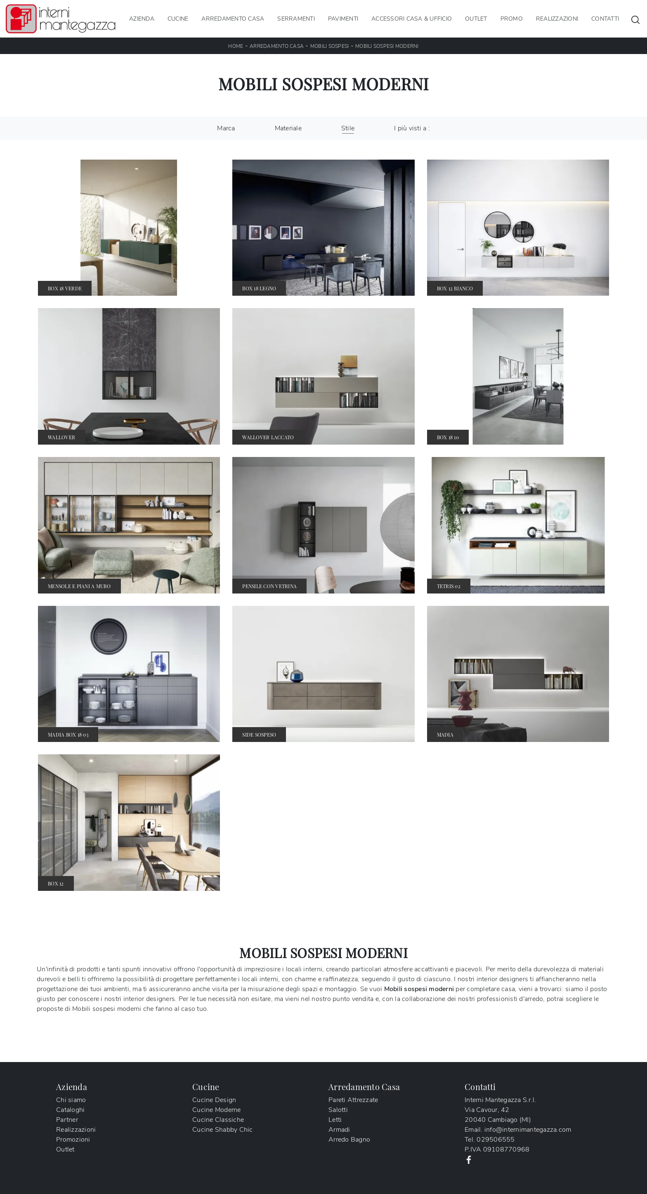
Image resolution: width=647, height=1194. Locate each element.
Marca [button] (226, 128)
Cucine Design (214, 1100)
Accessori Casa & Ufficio (411, 19)
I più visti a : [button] (412, 128)
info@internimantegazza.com (527, 1129)
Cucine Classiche (218, 1119)
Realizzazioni (557, 19)
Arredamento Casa (232, 19)
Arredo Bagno (349, 1139)
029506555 (496, 1139)
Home (235, 46)
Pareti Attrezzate (353, 1100)
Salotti (338, 1109)
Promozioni (73, 1139)
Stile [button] (347, 128)
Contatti (605, 19)
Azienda (141, 19)
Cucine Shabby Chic (222, 1129)
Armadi (339, 1129)
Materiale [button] (288, 128)
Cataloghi (70, 1109)
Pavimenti (343, 19)
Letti (335, 1119)
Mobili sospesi (329, 46)
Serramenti (296, 19)
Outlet (476, 19)
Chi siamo (71, 1100)
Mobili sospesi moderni (387, 46)
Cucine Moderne (216, 1109)
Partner (67, 1119)
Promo (512, 19)
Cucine (178, 19)
